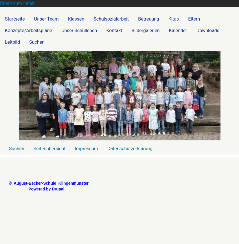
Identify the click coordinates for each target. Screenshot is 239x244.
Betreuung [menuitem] (148, 19)
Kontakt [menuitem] (114, 30)
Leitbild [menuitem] (12, 42)
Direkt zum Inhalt (17, 3)
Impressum (86, 148)
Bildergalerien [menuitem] (146, 30)
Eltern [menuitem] (194, 19)
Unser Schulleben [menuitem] (79, 30)
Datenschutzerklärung (129, 148)
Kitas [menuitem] (173, 19)
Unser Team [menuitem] (46, 19)
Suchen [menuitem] (37, 42)
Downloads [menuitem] (207, 30)
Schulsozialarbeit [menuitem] (111, 19)
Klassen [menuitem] (76, 19)
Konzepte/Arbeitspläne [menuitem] (28, 30)
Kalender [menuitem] (178, 30)
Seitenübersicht (50, 148)
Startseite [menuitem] (15, 19)
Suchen (16, 148)
